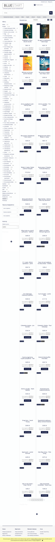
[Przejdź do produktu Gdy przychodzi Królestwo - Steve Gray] (44, 475)
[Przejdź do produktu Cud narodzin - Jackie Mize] (44, 285)
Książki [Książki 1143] (4, 26)
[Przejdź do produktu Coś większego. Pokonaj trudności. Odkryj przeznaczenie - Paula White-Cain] (28, 285)
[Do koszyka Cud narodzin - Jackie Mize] (44, 306)
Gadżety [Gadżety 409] (4, 184)
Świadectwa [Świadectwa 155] (7, 130)
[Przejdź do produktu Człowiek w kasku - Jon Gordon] (28, 317)
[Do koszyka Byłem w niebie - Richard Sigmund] (44, 242)
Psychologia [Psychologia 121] (7, 111)
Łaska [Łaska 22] (5, 76)
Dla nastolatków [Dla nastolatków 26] (8, 172)
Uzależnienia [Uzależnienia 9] (7, 145)
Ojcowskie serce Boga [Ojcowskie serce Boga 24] (9, 95)
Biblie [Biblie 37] (3, 24)
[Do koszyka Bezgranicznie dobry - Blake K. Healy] (44, 147)
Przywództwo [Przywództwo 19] (7, 109)
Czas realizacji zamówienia (33, 535)
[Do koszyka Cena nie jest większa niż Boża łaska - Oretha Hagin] (44, 274)
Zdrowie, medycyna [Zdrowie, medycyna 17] (8, 158)
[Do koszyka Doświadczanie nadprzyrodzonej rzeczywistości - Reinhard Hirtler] (44, 400)
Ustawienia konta (18, 533)
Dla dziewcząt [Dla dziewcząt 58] (7, 165)
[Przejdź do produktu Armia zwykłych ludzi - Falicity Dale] (28, 95)
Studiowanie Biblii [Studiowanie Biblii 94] (8, 124)
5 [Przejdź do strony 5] (39, 500)
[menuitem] (8, 17)
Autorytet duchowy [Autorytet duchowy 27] (8, 30)
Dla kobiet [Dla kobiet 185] (6, 167)
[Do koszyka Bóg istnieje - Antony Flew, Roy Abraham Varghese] (44, 211)
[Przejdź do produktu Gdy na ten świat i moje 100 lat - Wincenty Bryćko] (28, 475)
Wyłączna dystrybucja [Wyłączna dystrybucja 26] (7, 193)
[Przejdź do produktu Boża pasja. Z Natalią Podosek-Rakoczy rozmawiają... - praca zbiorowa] (44, 158)
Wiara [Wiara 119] (5, 152)
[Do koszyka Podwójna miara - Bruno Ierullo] (27, 52)
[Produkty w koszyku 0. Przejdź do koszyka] (38, 4)
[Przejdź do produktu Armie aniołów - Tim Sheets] (44, 95)
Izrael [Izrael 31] (5, 61)
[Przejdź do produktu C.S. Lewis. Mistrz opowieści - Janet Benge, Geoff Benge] (28, 253)
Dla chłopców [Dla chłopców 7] (7, 161)
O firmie (41, 533)
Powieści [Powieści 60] (6, 100)
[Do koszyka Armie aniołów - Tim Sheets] (44, 116)
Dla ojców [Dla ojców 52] (6, 174)
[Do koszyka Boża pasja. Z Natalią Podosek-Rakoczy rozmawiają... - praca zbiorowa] (44, 179)
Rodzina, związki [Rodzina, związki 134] (8, 113)
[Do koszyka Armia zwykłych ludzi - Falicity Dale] (27, 116)
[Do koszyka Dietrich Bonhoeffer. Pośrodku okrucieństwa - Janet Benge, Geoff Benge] (44, 369)
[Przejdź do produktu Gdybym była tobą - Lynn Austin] (10, 248)
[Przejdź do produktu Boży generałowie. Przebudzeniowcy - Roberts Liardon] (28, 190)
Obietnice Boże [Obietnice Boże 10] (7, 93)
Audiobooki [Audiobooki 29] (5, 185)
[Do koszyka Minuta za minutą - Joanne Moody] (27, 84)
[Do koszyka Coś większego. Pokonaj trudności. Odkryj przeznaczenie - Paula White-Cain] (27, 306)
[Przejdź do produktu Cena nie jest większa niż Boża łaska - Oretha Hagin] (44, 253)
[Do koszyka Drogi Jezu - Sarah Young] (27, 432)
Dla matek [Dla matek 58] (6, 169)
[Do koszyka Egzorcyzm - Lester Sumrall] (27, 464)
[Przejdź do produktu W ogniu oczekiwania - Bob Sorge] (44, 31)
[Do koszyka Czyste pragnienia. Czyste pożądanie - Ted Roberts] (27, 369)
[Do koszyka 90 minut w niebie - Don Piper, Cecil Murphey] (44, 84)
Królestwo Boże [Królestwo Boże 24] (8, 71)
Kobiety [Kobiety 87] (6, 67)
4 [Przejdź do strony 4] (37, 500)
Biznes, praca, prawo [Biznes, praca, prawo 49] (9, 32)
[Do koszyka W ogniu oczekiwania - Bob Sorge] (44, 52)
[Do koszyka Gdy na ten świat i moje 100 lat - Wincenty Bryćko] (27, 495)
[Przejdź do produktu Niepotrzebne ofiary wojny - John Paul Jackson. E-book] (36, 521)
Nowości (4, 198)
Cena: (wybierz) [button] (6, 215)
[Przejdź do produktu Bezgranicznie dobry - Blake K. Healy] (44, 127)
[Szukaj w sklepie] (26, 12)
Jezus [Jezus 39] (5, 63)
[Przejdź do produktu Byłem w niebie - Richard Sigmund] (44, 222)
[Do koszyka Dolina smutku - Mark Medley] (27, 400)
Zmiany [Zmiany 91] (6, 159)
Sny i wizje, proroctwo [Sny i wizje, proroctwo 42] (9, 122)
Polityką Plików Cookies (36, 539)
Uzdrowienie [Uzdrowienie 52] (7, 146)
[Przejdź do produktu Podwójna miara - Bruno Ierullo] (28, 31)
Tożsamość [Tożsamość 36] (6, 132)
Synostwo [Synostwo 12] (6, 126)
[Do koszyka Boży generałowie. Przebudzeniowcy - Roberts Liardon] (27, 211)
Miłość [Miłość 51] (5, 80)
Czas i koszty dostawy (32, 533)
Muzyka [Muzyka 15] (4, 191)
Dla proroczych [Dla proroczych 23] (7, 180)
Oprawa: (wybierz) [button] (7, 212)
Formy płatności (31, 531)
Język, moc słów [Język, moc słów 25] (8, 65)
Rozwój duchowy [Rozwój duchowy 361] (8, 115)
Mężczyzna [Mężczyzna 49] (6, 78)
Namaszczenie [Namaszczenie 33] (7, 89)
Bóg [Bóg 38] (5, 34)
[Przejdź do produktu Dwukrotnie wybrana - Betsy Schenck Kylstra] (44, 411)
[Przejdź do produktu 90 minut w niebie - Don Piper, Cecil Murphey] (44, 63)
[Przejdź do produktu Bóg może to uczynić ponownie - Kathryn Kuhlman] (28, 222)
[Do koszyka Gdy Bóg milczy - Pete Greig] (44, 464)
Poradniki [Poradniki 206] (6, 98)
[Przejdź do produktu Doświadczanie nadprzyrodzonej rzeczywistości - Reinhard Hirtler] (44, 380)
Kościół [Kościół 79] (6, 69)
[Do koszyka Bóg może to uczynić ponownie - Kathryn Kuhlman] (27, 242)
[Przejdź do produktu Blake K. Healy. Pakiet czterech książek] (28, 158)
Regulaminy (4, 533)
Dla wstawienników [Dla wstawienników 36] (8, 182)
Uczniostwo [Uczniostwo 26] (7, 134)
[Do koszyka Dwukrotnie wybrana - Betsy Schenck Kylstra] (44, 432)
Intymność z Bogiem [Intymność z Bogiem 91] (9, 59)
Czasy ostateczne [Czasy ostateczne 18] (8, 41)
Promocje (4, 200)
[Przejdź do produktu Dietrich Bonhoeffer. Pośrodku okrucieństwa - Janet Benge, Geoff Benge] (44, 348)
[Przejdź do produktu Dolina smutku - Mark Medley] (28, 380)
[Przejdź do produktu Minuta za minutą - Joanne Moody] (28, 63)
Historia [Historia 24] (6, 58)
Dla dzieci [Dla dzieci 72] (6, 163)
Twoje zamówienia (19, 531)
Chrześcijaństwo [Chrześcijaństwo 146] (8, 35)
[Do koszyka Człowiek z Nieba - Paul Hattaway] (44, 337)
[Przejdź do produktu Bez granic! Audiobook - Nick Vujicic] (28, 127)
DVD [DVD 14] (3, 189)
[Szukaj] (51, 12)
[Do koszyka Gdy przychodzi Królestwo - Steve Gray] (44, 495)
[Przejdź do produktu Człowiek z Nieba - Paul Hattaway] (44, 317)
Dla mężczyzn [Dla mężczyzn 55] (7, 171)
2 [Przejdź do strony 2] (32, 500)
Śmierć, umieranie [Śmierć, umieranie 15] (8, 128)
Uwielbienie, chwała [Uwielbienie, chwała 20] (9, 139)
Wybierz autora (5, 224)
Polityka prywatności (6, 531)
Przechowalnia (18, 535)
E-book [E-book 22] (4, 187)
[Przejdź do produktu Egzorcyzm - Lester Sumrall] (28, 443)
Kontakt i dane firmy (44, 531)
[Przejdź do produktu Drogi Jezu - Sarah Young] (28, 411)
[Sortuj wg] (39, 19)
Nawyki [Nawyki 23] (6, 91)
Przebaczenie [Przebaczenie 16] (7, 106)
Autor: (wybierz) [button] (6, 208)
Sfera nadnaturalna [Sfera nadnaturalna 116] (9, 117)
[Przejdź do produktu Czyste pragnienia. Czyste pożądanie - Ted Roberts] (28, 348)
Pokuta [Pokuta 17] (5, 96)
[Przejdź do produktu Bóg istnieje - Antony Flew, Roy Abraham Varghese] (44, 190)
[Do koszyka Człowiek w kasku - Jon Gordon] (27, 337)
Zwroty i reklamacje (6, 535)
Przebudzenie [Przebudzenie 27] (7, 108)
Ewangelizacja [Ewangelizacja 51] (7, 50)
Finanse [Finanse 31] (6, 56)
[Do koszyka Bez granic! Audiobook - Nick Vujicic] (27, 147)
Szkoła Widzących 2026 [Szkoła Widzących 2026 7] (9, 28)
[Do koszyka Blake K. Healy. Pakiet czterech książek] (27, 179)
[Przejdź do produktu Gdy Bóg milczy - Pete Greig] (44, 443)
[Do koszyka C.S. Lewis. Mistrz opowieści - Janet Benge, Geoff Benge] (27, 274)
